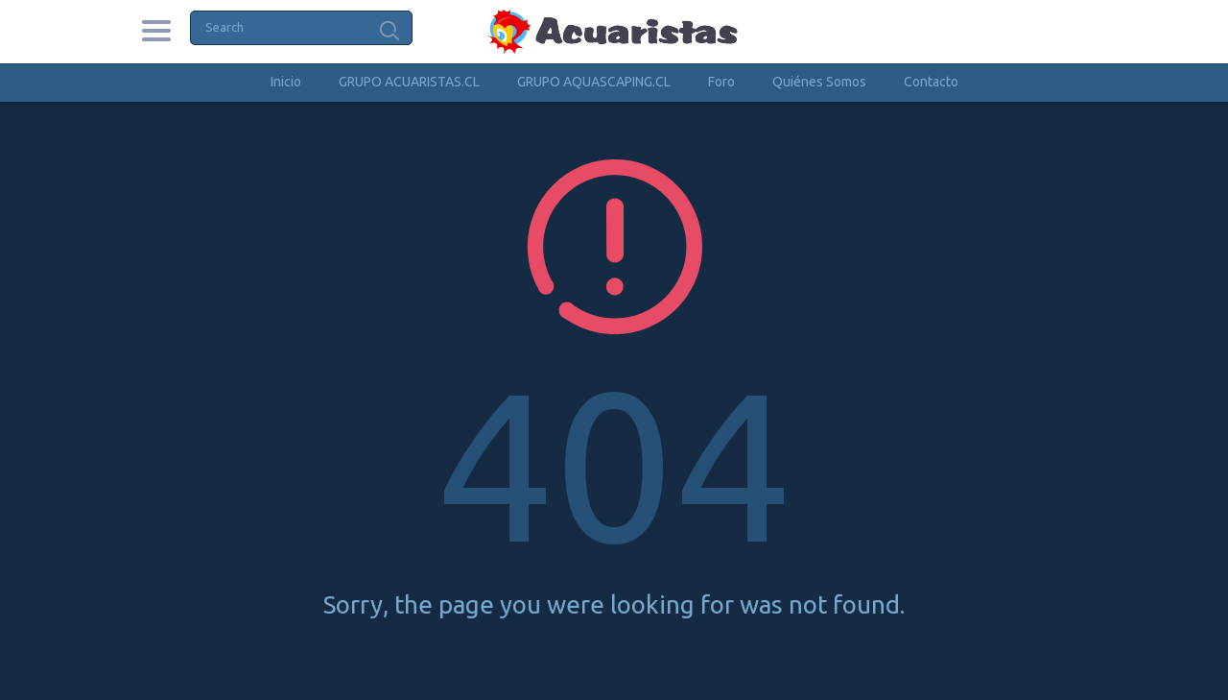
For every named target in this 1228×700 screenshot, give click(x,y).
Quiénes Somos (819, 81)
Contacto (931, 81)
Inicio (286, 81)
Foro (721, 81)
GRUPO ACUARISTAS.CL (409, 81)
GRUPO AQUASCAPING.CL (594, 81)
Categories (156, 30)
